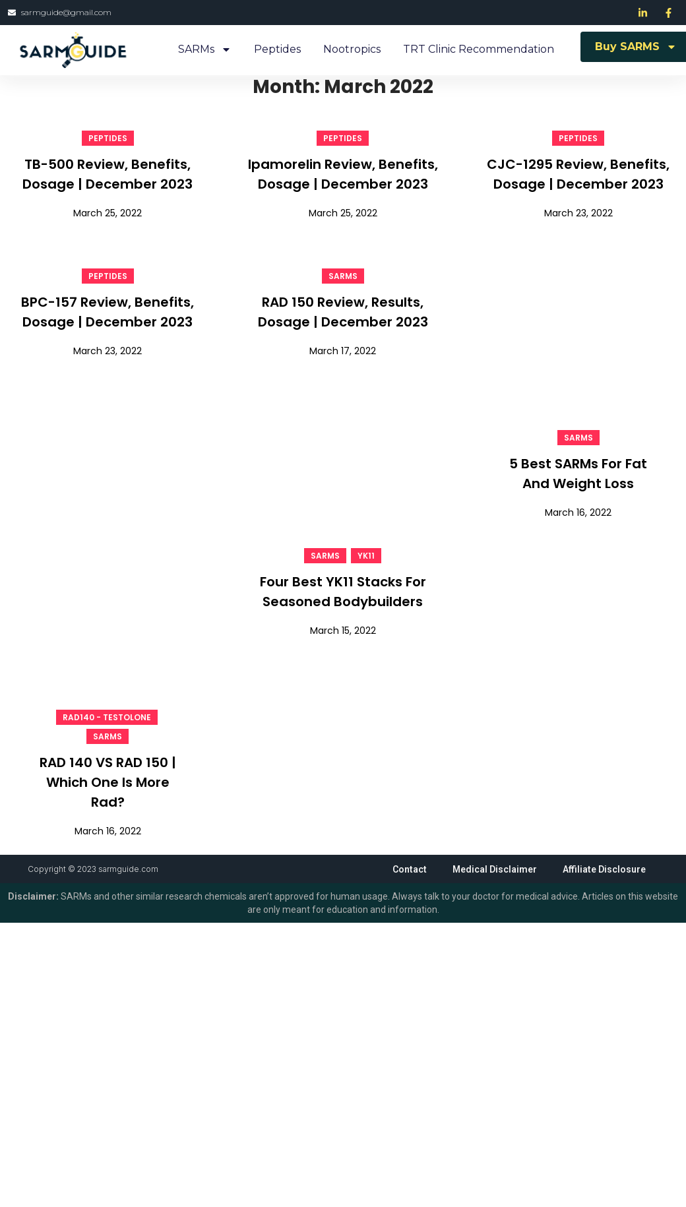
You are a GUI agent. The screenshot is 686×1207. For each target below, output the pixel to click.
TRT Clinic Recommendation (478, 49)
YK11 (366, 555)
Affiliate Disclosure (603, 870)
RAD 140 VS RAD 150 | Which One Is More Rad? (108, 782)
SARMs (205, 49)
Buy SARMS (636, 47)
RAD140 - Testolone (107, 717)
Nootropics (352, 49)
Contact (407, 870)
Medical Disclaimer (493, 870)
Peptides (277, 49)
